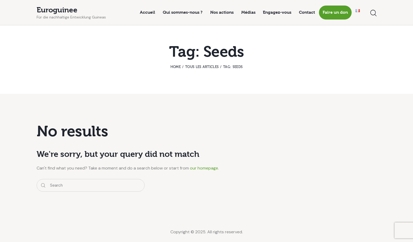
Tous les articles (202, 67)
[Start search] (373, 13)
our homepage (204, 168)
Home (175, 67)
